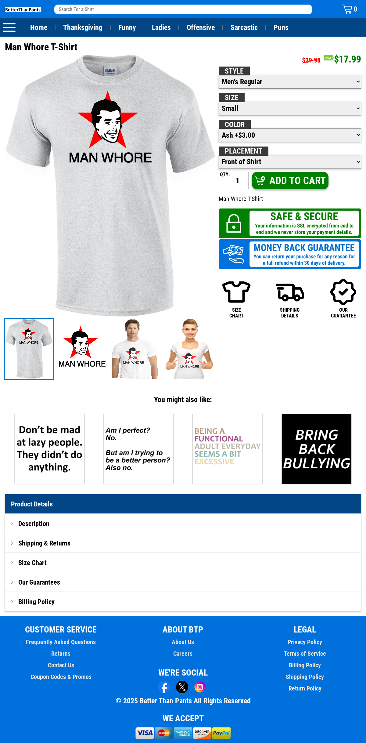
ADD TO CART (289, 181)
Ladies (161, 27)
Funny (127, 27)
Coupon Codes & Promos (61, 676)
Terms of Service (305, 653)
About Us (183, 642)
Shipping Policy (305, 676)
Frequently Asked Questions (61, 642)
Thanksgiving (82, 27)
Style (234, 71)
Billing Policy (36, 602)
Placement (243, 151)
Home (38, 27)
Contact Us (61, 665)
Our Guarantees (39, 582)
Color (235, 124)
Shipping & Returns (44, 543)
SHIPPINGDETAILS (290, 298)
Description (34, 523)
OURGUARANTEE (343, 298)
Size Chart (32, 563)
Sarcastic (244, 27)
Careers (183, 653)
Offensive (201, 27)
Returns (61, 653)
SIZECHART (236, 298)
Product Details (32, 504)
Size (231, 97)
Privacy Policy (305, 642)
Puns (281, 27)
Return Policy (305, 688)
